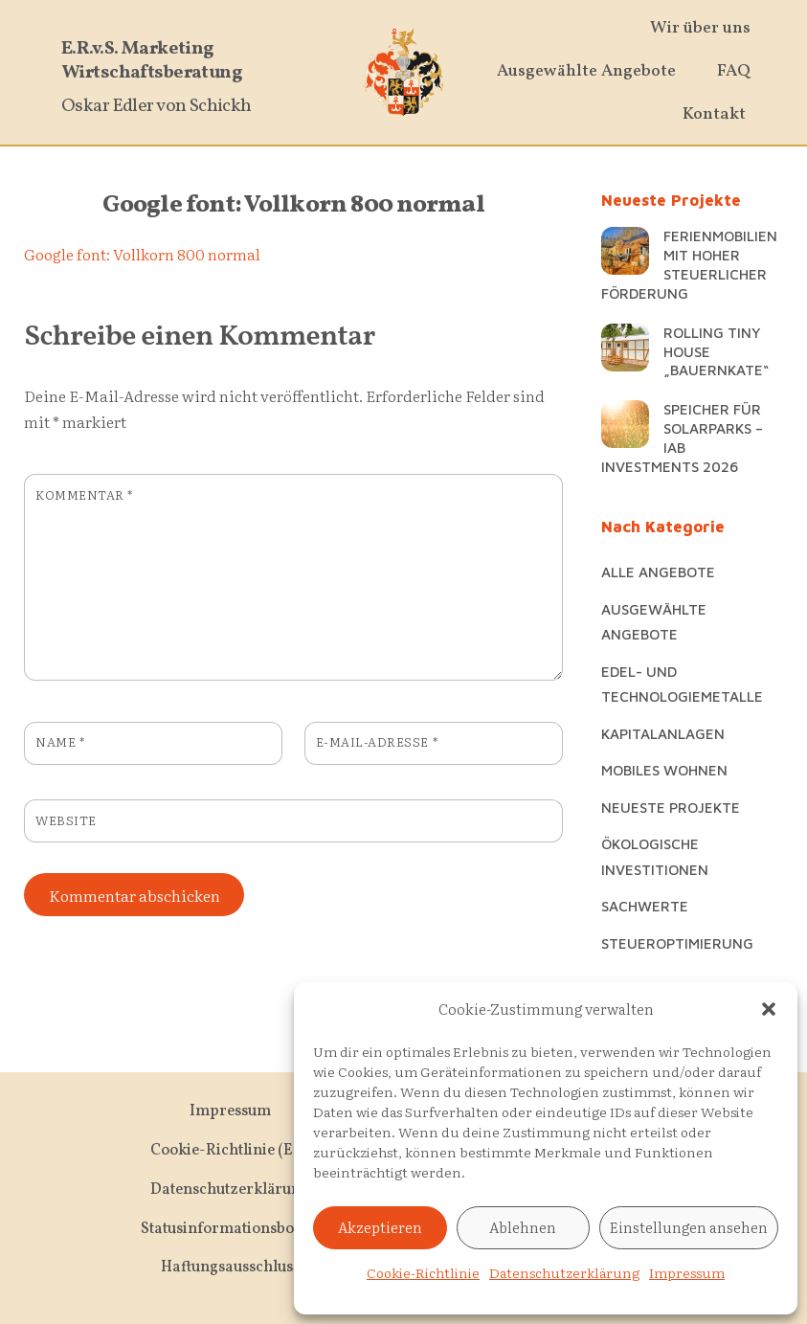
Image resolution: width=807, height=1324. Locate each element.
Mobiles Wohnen (664, 769)
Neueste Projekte (670, 807)
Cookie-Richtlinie (423, 1272)
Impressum (687, 1272)
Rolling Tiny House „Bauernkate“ (716, 351)
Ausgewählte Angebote (586, 71)
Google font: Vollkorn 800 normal (292, 205)
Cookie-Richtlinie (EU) (229, 1150)
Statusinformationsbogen (230, 1229)
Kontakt (714, 114)
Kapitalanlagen (663, 733)
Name (59, 741)
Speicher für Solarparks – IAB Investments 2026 (682, 437)
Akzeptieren (380, 1227)
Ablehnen (522, 1227)
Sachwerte (644, 905)
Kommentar (84, 494)
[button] (768, 1009)
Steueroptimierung (677, 943)
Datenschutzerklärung (564, 1272)
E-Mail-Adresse (376, 741)
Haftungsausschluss (230, 1267)
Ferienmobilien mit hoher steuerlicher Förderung (689, 264)
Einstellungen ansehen (689, 1227)
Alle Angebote (658, 571)
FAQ (734, 71)
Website (66, 820)
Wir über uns (700, 28)
